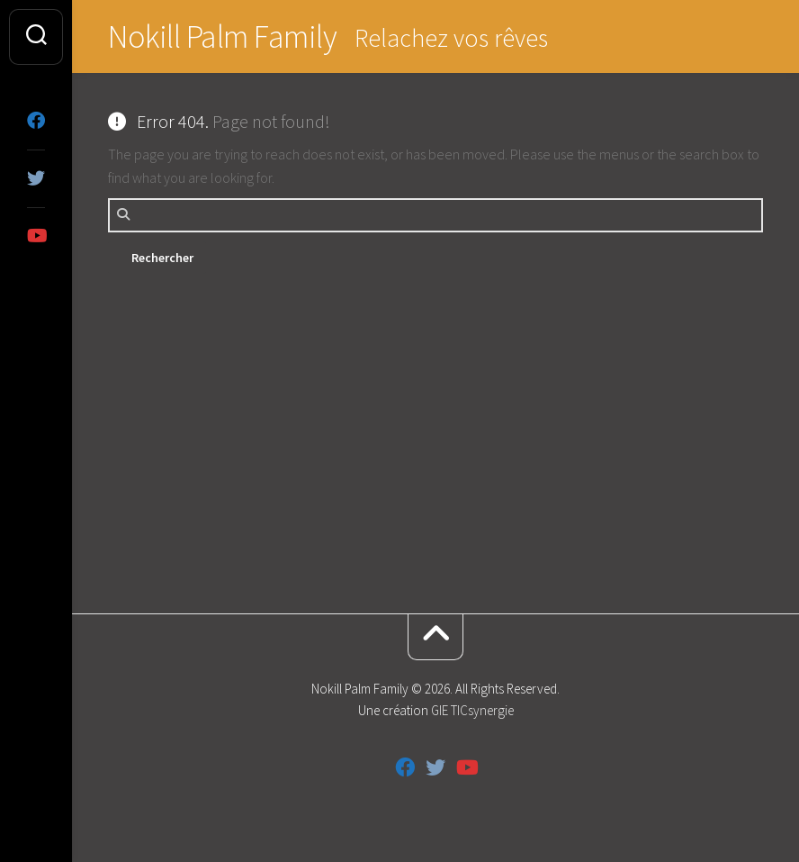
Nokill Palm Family (222, 36)
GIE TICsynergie (472, 710)
